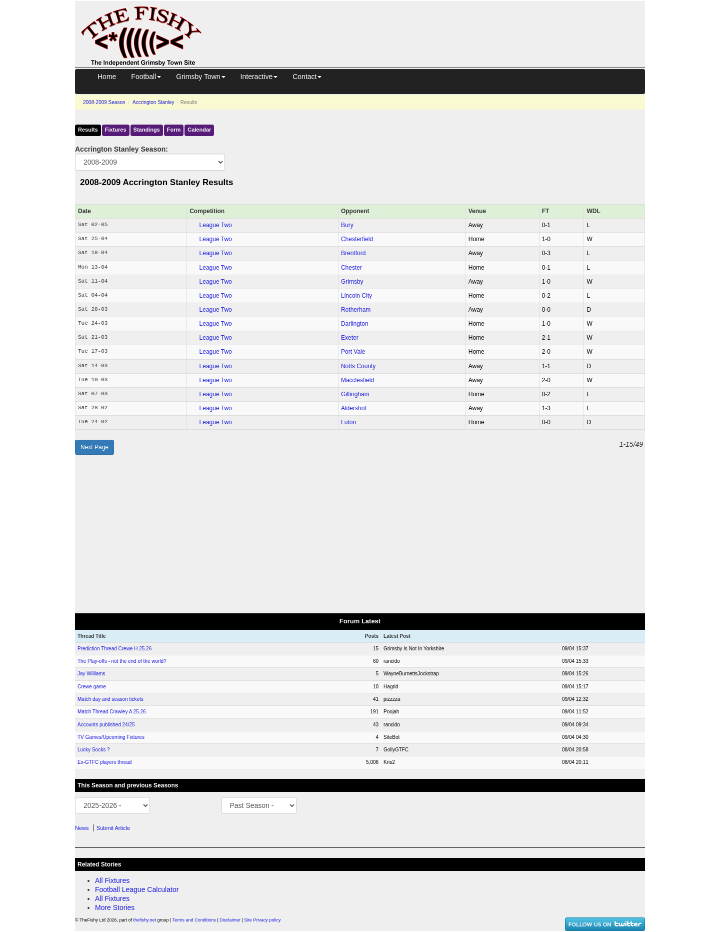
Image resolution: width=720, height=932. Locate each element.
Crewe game (92, 686)
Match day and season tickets (111, 699)
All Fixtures (112, 880)
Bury (347, 225)
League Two (216, 225)
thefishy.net (145, 919)
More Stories (114, 907)
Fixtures (115, 130)
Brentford (353, 253)
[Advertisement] (432, 24)
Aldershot (353, 408)
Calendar (199, 130)
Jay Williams (92, 673)
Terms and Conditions (194, 919)
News (82, 828)
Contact (307, 77)
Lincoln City (356, 295)
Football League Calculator (136, 889)
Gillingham (355, 394)
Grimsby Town (200, 77)
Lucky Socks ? (94, 749)
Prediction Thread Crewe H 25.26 (115, 648)
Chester (351, 267)
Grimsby (352, 281)
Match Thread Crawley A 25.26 (112, 711)
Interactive (259, 77)
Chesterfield (357, 239)
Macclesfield (357, 380)
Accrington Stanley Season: (121, 149)
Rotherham (355, 309)
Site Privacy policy (262, 919)
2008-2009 (104, 102)
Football (146, 77)
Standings (147, 130)
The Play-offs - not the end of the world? (122, 661)
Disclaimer (230, 919)
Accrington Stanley (153, 102)
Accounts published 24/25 (106, 724)
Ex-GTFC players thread (105, 762)
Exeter (349, 337)
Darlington (354, 323)
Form (174, 130)
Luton (348, 422)
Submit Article (113, 828)
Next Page (94, 447)
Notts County (358, 366)
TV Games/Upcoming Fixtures (111, 737)
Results (88, 130)
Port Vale (353, 351)
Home (107, 77)
